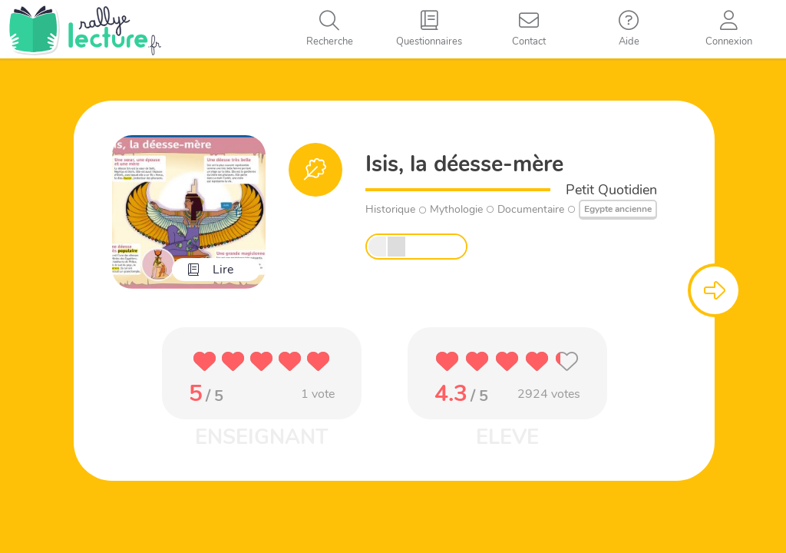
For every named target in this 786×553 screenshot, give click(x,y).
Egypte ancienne (618, 209)
